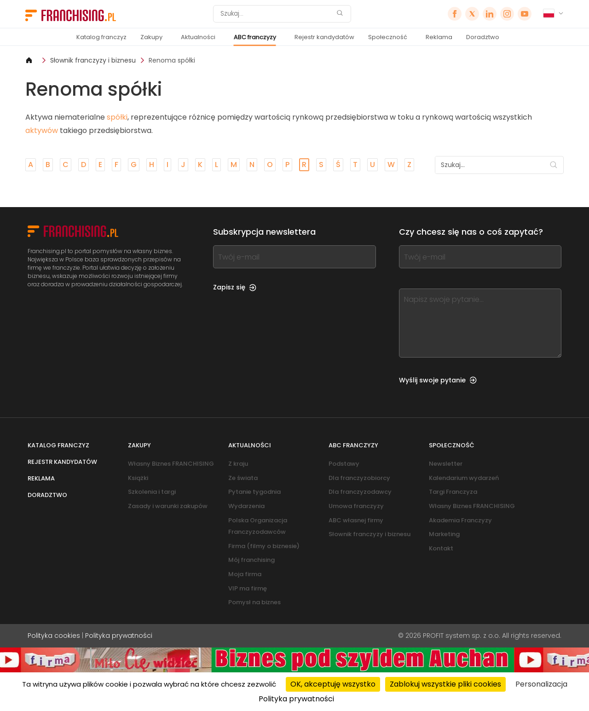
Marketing (444, 534)
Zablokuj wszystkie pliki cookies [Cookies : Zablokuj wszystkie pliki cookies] (445, 684)
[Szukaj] (276, 14)
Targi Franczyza (453, 491)
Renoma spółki (172, 60)
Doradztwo (482, 37)
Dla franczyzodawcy (360, 491)
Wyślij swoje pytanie (438, 380)
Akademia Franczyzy (460, 520)
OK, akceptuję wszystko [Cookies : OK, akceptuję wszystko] (332, 684)
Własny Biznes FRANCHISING (171, 463)
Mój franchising (251, 559)
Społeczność (387, 37)
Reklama (439, 37)
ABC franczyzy (255, 37)
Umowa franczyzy (356, 506)
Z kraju (238, 463)
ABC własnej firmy (356, 520)
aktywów (41, 130)
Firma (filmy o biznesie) (264, 546)
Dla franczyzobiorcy (359, 478)
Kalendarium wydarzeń (464, 478)
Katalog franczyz (101, 37)
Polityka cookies (54, 635)
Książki (138, 478)
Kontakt (441, 548)
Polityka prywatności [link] (296, 699)
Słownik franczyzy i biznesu (93, 60)
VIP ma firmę (247, 588)
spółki (117, 117)
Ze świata (243, 478)
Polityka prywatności (118, 635)
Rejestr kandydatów (324, 37)
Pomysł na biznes (254, 602)
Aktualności (198, 37)
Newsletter (445, 463)
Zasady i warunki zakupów (168, 506)
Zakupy (151, 37)
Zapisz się (234, 287)
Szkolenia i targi (152, 491)
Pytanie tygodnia (254, 491)
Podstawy (344, 463)
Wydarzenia (246, 506)
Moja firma (244, 574)
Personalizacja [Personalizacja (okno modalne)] (541, 684)
